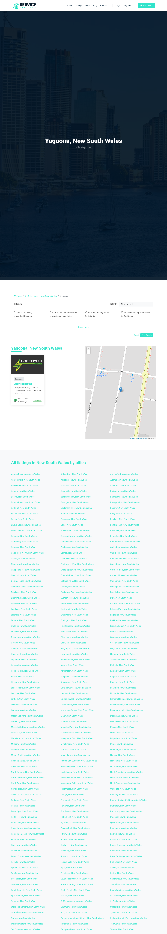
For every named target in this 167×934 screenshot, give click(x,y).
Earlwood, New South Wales (24, 603)
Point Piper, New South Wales (24, 811)
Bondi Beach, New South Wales (124, 525)
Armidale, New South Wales (73, 485)
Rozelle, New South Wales (23, 862)
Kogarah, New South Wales (122, 682)
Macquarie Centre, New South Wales (77, 710)
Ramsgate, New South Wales (123, 828)
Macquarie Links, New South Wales (126, 710)
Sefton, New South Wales (121, 873)
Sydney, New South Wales (23, 918)
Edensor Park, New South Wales (125, 609)
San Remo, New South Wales (24, 873)
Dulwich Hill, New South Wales (75, 598)
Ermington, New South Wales (74, 620)
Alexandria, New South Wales (24, 485)
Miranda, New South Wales (23, 749)
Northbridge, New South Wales (25, 789)
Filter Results (147, 335)
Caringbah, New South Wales (123, 547)
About (87, 5)
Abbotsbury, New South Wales (74, 474)
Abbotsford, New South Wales (124, 474)
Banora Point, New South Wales (25, 502)
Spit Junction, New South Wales (25, 895)
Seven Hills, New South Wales (24, 879)
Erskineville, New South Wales (124, 620)
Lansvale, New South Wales (24, 693)
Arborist (92, 316)
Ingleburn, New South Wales (24, 659)
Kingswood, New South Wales (74, 682)
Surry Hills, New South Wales (74, 912)
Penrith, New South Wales (23, 806)
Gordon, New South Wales (23, 643)
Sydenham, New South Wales (123, 912)
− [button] (88, 352)
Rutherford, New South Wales (123, 862)
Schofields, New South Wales (74, 873)
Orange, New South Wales (73, 794)
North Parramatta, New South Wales (27, 777)
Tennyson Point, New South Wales (76, 929)
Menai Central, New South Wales (26, 738)
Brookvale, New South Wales (123, 530)
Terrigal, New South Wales (122, 929)
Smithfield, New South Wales (123, 884)
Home (69, 5)
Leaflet (132, 438)
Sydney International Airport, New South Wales (82, 918)
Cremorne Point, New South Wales (27, 586)
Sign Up (127, 5)
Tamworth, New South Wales (123, 924)
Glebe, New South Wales (121, 631)
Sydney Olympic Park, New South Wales (128, 918)
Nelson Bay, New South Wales (25, 761)
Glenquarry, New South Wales (74, 637)
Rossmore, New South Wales (123, 850)
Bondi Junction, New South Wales (26, 530)
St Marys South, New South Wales (76, 901)
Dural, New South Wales (121, 598)
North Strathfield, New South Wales (77, 783)
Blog (95, 5)
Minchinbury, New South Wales (75, 744)
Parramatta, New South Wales (74, 800)
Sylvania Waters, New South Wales (27, 924)
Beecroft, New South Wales (122, 508)
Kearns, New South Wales (72, 665)
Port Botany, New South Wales (75, 811)
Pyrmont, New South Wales (73, 822)
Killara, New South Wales (22, 676)
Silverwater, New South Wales (24, 884)
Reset (136, 335)
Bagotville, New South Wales (74, 491)
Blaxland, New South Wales (122, 519)
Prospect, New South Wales (123, 817)
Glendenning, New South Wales (25, 637)
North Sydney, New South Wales (125, 783)
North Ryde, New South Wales (25, 783)
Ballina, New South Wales (23, 497)
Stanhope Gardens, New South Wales (28, 907)
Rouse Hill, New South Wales (74, 856)
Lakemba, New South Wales (123, 688)
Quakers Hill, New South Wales (124, 822)
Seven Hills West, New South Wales (77, 879)
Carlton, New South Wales (73, 553)
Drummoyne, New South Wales (25, 598)
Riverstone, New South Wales (123, 839)
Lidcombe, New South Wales (123, 693)
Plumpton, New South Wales (123, 806)
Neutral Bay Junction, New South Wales (79, 761)
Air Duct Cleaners (24, 316)
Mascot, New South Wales (122, 727)
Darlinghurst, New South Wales (124, 586)
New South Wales (48, 296)
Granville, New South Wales (73, 643)
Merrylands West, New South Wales (77, 738)
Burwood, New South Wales (24, 536)
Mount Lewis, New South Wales (75, 755)
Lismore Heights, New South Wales (126, 699)
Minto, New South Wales (121, 744)
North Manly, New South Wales (75, 772)
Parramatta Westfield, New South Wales (128, 800)
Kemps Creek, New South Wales (26, 671)
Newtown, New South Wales (24, 766)
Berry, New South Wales (121, 513)
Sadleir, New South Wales (122, 867)
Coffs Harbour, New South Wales (125, 570)
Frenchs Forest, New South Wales (125, 626)
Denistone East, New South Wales (76, 592)
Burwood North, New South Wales (76, 536)
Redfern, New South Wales (122, 834)
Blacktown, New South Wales (74, 519)
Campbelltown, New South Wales (76, 541)
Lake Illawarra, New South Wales (76, 688)
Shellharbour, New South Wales (124, 879)
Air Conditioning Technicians (137, 312)
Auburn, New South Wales (23, 491)
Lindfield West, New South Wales (76, 699)
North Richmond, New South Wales (77, 777)
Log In (116, 5)
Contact (103, 5)
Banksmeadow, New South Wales (76, 497)
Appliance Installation (62, 316)
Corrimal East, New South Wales (26, 581)
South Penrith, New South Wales (75, 890)
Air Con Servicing (24, 312)
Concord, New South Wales (23, 575)
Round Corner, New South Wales (26, 856)
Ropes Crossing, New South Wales (126, 845)
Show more (83, 327)
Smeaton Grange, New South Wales (77, 884)
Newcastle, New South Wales (123, 761)
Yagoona (29, 390)
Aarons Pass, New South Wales (25, 474)
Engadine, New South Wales (123, 615)
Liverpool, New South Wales (24, 704)
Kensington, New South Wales (74, 671)
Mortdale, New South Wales (73, 749)
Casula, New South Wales (23, 558)
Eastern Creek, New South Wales (125, 603)
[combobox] (136, 304)
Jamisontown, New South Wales (75, 659)
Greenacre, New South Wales (24, 648)
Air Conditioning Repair (98, 312)
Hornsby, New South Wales (122, 654)
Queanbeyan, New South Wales (25, 828)
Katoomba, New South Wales (24, 665)
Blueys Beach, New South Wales (26, 525)
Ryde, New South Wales (71, 867)
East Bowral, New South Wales (75, 603)
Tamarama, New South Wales (74, 924)
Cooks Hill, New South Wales (123, 575)
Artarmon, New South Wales (123, 485)
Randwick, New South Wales (74, 834)
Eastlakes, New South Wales (24, 609)
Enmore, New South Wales (23, 620)
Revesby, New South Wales (23, 839)
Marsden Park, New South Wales (76, 727)
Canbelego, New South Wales (74, 547)
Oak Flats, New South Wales (123, 789)
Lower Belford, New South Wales (125, 704)
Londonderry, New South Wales (75, 704)
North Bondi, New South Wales (124, 766)
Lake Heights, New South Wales (25, 688)
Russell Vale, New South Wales (75, 862)
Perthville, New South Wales (74, 806)
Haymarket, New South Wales (74, 654)
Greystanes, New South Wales (124, 648)
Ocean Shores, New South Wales (26, 794)
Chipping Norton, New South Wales (77, 570)
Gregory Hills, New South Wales (75, 648)
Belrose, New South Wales (73, 513)
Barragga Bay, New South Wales (125, 502)
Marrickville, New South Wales (124, 721)
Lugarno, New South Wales (23, 710)
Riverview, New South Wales (24, 845)
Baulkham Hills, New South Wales (76, 508)
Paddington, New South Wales (124, 794)
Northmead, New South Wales (74, 789)
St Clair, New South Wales (72, 895)
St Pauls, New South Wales (122, 901)
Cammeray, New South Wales (24, 541)
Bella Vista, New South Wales (24, 513)
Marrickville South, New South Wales (28, 727)
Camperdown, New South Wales (125, 541)
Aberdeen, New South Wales (74, 480)
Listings (78, 5)
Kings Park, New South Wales (74, 676)
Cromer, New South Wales (73, 586)
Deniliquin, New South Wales (24, 592)
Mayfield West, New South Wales (76, 732)
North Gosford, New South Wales (26, 772)
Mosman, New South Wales (123, 749)
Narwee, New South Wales (122, 755)
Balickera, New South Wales (123, 491)
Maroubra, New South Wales (74, 721)
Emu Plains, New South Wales (74, 615)
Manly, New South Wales (72, 716)
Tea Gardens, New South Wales (25, 929)
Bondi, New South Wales (72, 525)
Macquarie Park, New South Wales (27, 716)
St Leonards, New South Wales (124, 895)
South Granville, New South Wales (26, 890)
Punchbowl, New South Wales (25, 822)
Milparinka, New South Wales (123, 738)
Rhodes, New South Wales (73, 839)
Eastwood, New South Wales (74, 609)
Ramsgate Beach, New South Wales (27, 834)
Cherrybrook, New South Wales (124, 564)
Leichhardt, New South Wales (74, 693)
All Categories (31, 296)
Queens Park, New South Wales (75, 828)
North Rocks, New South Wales (124, 777)
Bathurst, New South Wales (23, 508)
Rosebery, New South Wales (73, 850)
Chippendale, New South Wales (25, 570)
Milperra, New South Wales (23, 744)
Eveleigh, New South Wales (23, 626)
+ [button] (88, 348)
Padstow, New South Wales (23, 800)
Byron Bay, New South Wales (123, 536)
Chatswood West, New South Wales (77, 564)
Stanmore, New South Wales (74, 907)
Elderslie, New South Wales (23, 615)
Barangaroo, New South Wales (75, 502)
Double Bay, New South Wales (124, 592)
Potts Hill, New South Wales (24, 817)
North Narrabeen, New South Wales (126, 772)
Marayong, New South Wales (24, 721)
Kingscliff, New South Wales (123, 676)
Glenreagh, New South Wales (123, 637)
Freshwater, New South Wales (24, 631)
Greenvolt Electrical (23, 384)
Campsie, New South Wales (24, 547)
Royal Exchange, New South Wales (126, 856)
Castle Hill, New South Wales (123, 553)
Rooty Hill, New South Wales (74, 845)
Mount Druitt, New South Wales (25, 755)
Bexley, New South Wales (22, 519)
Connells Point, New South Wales (76, 575)
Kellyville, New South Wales (122, 665)
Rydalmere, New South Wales (24, 867)
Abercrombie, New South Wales (25, 480)
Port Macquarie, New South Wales (126, 811)
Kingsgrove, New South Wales (25, 682)
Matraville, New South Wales (24, 732)
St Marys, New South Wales (24, 901)
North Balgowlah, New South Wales (77, 766)
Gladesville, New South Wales (74, 631)
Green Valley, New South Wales (124, 643)
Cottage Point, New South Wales (76, 581)
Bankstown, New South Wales (124, 497)
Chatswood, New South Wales (25, 564)
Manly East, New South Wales (124, 716)
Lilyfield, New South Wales (23, 699)
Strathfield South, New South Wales (27, 912)
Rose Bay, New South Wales (24, 850)
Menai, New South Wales (121, 732)
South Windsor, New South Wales (125, 890)
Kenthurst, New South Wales (123, 671)
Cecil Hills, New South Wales (74, 558)
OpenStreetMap (142, 438)
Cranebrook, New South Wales (124, 581)
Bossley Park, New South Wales (75, 530)
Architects (128, 316)
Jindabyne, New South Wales (123, 659)
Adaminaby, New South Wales (124, 480)
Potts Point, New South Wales (74, 817)
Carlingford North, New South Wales (27, 553)
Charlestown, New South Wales (124, 558)
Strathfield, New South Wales (123, 907)
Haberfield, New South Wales (24, 654)
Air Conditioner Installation (64, 312)
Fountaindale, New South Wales (75, 626)
